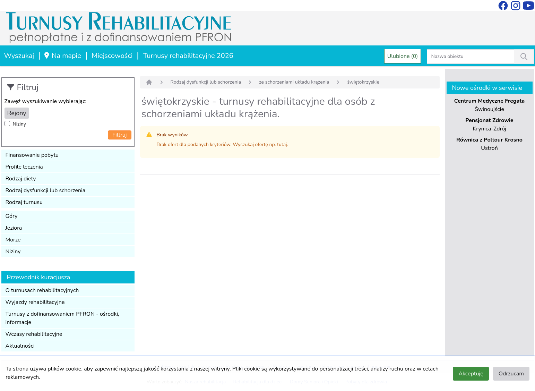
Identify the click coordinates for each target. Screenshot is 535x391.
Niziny (19, 124)
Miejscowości (112, 55)
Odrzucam (511, 373)
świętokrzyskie (363, 82)
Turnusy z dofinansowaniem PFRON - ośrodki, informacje (62, 318)
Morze (13, 240)
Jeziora (14, 228)
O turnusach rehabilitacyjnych (42, 290)
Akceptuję (470, 373)
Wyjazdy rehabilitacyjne (35, 302)
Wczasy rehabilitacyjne (34, 334)
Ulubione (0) (402, 56)
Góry (12, 216)
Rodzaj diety (21, 178)
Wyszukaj (19, 55)
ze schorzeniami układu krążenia (294, 82)
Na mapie (62, 55)
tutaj (282, 144)
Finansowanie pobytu (32, 155)
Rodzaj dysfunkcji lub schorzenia (46, 190)
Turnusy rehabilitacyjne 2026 (188, 55)
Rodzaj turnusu (24, 202)
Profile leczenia (24, 167)
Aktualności (20, 346)
